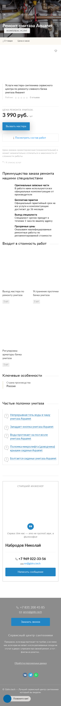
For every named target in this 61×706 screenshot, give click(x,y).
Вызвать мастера (16, 126)
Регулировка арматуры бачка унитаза (12, 355)
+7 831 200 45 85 (32, 607)
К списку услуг (13, 162)
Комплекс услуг (17, 31)
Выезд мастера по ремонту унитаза (13, 293)
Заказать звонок (30, 622)
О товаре (8, 41)
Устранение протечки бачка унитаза (46, 293)
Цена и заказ (24, 41)
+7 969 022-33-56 (32, 559)
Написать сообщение (30, 572)
